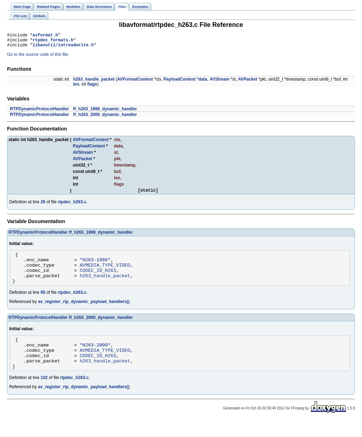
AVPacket (247, 82)
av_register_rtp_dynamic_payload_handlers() (83, 312)
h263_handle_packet (94, 82)
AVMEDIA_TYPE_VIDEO (105, 272)
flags (92, 87)
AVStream (219, 82)
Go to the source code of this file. (38, 57)
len (76, 87)
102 (44, 394)
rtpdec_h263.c (72, 206)
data (202, 82)
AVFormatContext (135, 82)
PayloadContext (180, 82)
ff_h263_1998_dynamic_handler (105, 112)
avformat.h (45, 36)
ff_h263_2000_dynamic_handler (105, 117)
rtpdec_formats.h (53, 42)
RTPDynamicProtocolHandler (39, 112)
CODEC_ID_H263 (98, 278)
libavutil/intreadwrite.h (63, 48)
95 (43, 303)
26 (43, 206)
